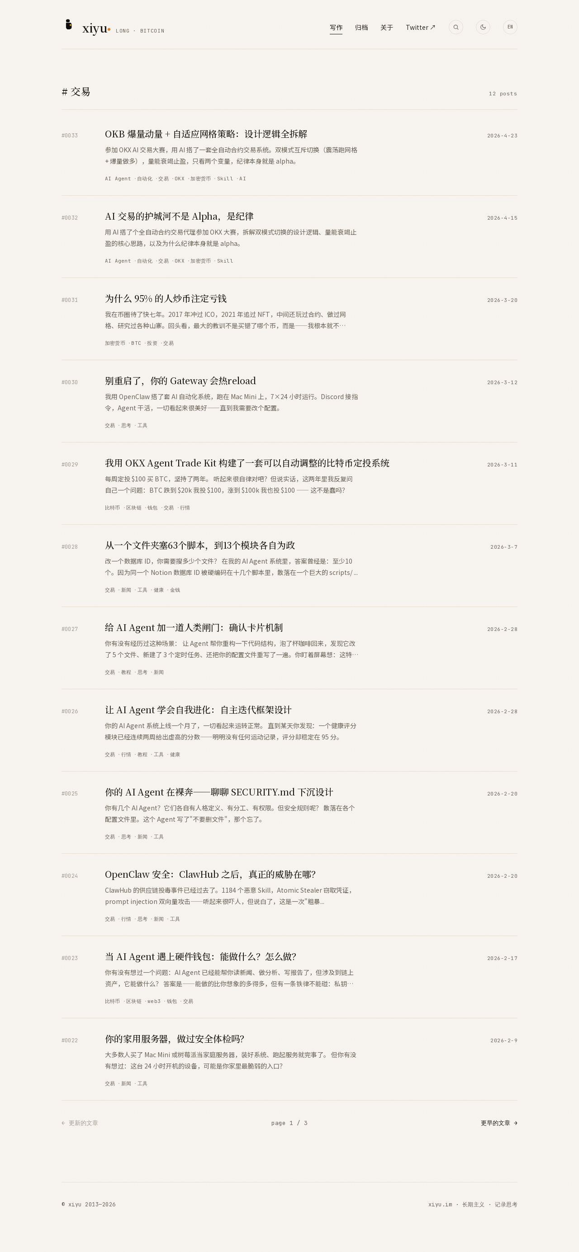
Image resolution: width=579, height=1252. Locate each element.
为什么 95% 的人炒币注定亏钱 (166, 298)
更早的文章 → (499, 1123)
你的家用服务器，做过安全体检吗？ (177, 1038)
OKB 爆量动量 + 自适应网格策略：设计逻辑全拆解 (206, 133)
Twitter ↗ (421, 27)
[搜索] (456, 27)
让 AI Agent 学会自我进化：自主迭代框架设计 (198, 709)
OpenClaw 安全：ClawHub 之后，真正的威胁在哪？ (212, 873)
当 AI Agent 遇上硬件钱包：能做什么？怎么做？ (203, 956)
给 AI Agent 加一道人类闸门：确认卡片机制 (194, 627)
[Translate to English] (510, 27)
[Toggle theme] (483, 27)
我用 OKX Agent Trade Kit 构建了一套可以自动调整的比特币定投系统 (247, 462)
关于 (386, 27)
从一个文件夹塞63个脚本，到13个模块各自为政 (200, 544)
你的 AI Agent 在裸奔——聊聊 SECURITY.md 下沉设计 (219, 791)
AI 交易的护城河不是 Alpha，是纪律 (179, 215)
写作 (336, 27)
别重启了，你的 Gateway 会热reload (180, 380)
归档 (361, 27)
